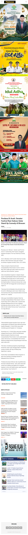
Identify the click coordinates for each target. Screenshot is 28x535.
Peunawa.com (4, 214)
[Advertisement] (14, 198)
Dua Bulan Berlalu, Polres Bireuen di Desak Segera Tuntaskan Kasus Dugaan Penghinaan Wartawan (16, 488)
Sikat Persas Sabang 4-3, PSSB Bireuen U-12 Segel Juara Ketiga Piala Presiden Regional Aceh (16, 463)
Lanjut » (24, 491)
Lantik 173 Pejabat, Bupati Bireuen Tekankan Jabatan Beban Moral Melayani (15, 469)
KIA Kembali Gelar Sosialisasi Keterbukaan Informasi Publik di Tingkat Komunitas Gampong (9, 426)
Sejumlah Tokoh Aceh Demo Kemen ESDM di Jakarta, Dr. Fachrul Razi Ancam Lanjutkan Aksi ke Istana (16, 482)
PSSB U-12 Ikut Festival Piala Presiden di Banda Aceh (8, 393)
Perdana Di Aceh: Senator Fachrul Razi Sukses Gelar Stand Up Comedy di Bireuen (13, 220)
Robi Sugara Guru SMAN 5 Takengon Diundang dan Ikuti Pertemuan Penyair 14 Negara (10, 434)
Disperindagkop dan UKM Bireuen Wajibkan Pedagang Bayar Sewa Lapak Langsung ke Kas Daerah (9, 402)
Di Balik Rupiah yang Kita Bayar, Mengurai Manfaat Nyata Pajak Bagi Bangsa (15, 476)
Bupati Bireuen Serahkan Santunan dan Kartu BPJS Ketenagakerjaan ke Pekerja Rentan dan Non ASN (10, 418)
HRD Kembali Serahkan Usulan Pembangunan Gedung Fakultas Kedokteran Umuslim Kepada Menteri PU (9, 411)
